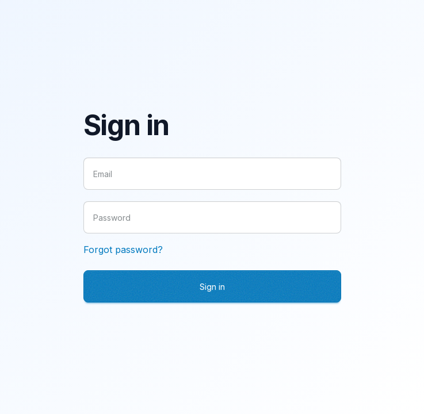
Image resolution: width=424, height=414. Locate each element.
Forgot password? (123, 249)
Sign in (212, 287)
